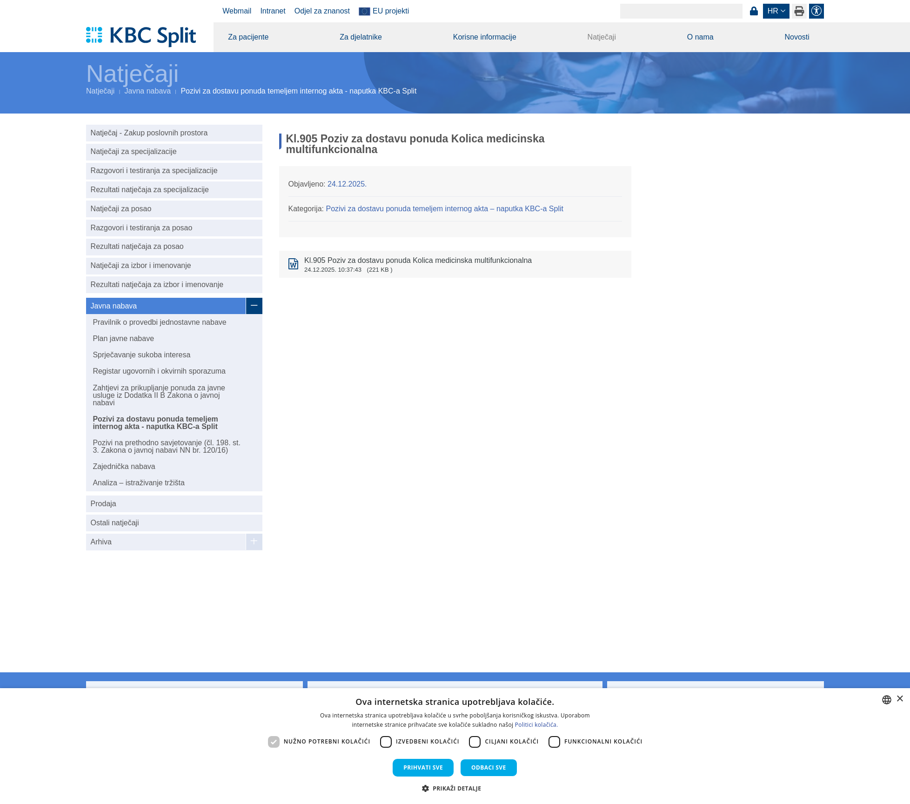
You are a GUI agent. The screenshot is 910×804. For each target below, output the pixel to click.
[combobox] (886, 699)
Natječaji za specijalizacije (134, 151)
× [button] (899, 699)
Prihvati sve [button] (423, 767)
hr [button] (773, 11)
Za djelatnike (361, 37)
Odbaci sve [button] (488, 767)
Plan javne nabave (123, 338)
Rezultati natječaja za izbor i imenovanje (157, 284)
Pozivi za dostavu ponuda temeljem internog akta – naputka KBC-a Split (444, 209)
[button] (455, 788)
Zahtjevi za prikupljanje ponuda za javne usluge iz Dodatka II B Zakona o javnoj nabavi (159, 395)
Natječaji (602, 37)
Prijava (754, 11)
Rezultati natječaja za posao (137, 246)
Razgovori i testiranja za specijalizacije (154, 170)
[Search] (681, 11)
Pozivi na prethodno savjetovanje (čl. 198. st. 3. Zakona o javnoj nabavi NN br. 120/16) (167, 446)
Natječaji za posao (121, 209)
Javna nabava (148, 91)
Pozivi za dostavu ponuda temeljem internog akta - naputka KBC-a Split (155, 422)
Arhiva (101, 542)
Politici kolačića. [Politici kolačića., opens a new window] (536, 725)
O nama (700, 37)
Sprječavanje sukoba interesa (141, 355)
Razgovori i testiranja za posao (142, 228)
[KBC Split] (145, 37)
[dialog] (455, 746)
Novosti (796, 37)
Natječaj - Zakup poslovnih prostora (149, 133)
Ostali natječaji (115, 523)
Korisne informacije (484, 37)
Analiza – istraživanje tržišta (138, 483)
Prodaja (103, 504)
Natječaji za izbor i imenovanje (141, 265)
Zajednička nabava (124, 466)
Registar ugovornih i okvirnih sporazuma (159, 371)
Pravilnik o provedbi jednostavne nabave (159, 322)
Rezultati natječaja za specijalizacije (150, 190)
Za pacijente (248, 37)
